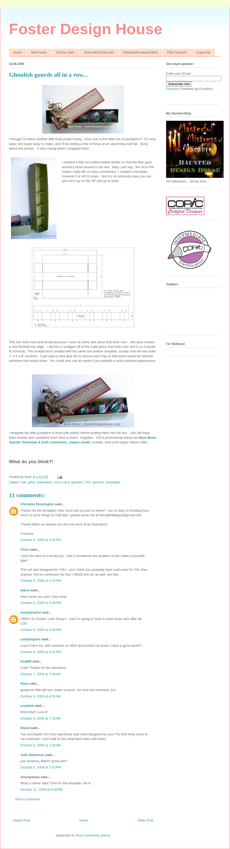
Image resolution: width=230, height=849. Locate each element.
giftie (31, 482)
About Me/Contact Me (99, 52)
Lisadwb (27, 706)
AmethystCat (30, 612)
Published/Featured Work (140, 52)
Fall (23, 482)
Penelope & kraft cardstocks (44, 442)
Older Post (145, 820)
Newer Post (21, 820)
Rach (24, 683)
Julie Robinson (32, 755)
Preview (172, 89)
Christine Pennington (37, 504)
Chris (24, 549)
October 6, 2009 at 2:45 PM (40, 540)
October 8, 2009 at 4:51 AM (40, 696)
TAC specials (94, 482)
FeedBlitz (206, 89)
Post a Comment (27, 799)
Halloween (44, 482)
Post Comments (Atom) (93, 835)
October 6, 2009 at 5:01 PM (40, 652)
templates (113, 482)
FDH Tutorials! (177, 52)
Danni (25, 590)
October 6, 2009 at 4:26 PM (40, 630)
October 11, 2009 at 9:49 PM (41, 789)
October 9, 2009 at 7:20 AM (40, 745)
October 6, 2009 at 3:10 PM (40, 580)
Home (18, 52)
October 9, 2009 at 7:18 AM (40, 718)
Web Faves (39, 52)
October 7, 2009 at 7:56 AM (40, 674)
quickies (77, 482)
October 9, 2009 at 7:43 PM (40, 767)
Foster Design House (85, 28)
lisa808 (25, 661)
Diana (24, 728)
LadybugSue (30, 639)
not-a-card (61, 482)
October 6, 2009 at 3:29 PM (40, 603)
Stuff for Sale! (65, 52)
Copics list (203, 52)
